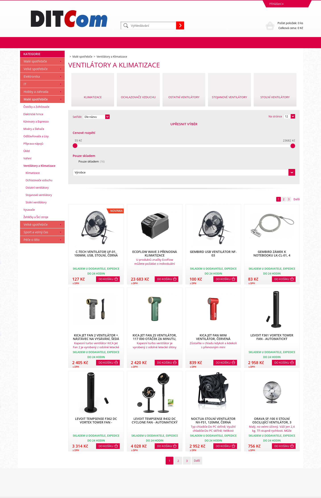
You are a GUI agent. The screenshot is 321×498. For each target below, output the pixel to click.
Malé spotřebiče (35, 122)
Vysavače (29, 270)
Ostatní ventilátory (37, 248)
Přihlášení (275, 4)
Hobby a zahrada (36, 152)
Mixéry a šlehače (33, 190)
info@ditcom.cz (171, 476)
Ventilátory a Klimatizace (39, 226)
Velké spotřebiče (36, 129)
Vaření (27, 219)
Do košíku (106, 218)
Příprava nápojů (33, 204)
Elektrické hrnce (33, 175)
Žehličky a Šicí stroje (35, 278)
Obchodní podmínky (34, 456)
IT (25, 145)
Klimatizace (33, 233)
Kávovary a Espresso (36, 182)
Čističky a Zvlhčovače (36, 167)
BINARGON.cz (294, 493)
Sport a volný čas (36, 293)
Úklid (26, 212)
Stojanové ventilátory (39, 256)
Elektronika (32, 137)
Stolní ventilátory (36, 263)
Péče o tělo (31, 300)
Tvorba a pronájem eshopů (268, 493)
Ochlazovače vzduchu (39, 241)
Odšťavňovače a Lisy (36, 197)
